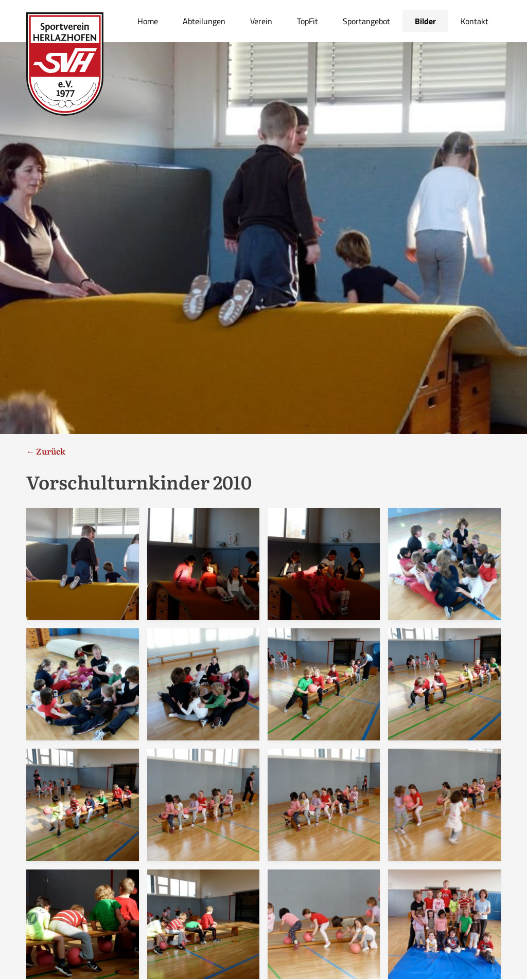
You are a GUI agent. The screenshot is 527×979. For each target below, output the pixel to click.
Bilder (425, 21)
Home (147, 21)
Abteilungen (204, 21)
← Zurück (45, 451)
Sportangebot (366, 21)
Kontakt (474, 21)
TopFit (307, 21)
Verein (261, 21)
